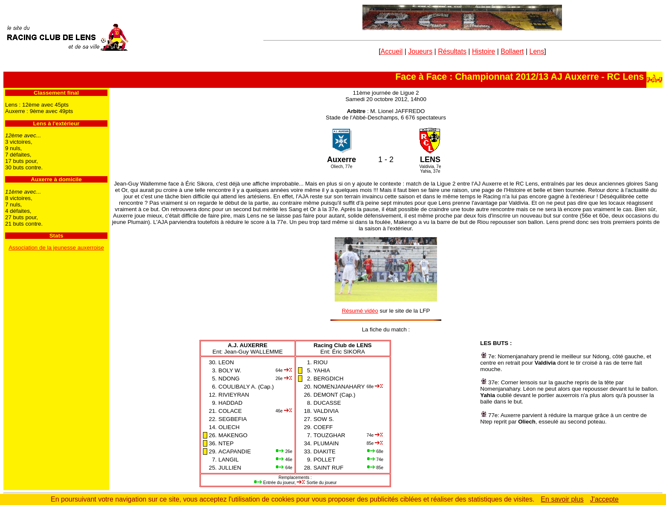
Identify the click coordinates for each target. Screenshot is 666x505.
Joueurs (420, 51)
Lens (537, 51)
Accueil (392, 51)
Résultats (452, 51)
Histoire (483, 51)
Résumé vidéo (360, 311)
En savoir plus (562, 499)
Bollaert (512, 51)
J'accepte (604, 499)
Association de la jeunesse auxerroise (56, 247)
